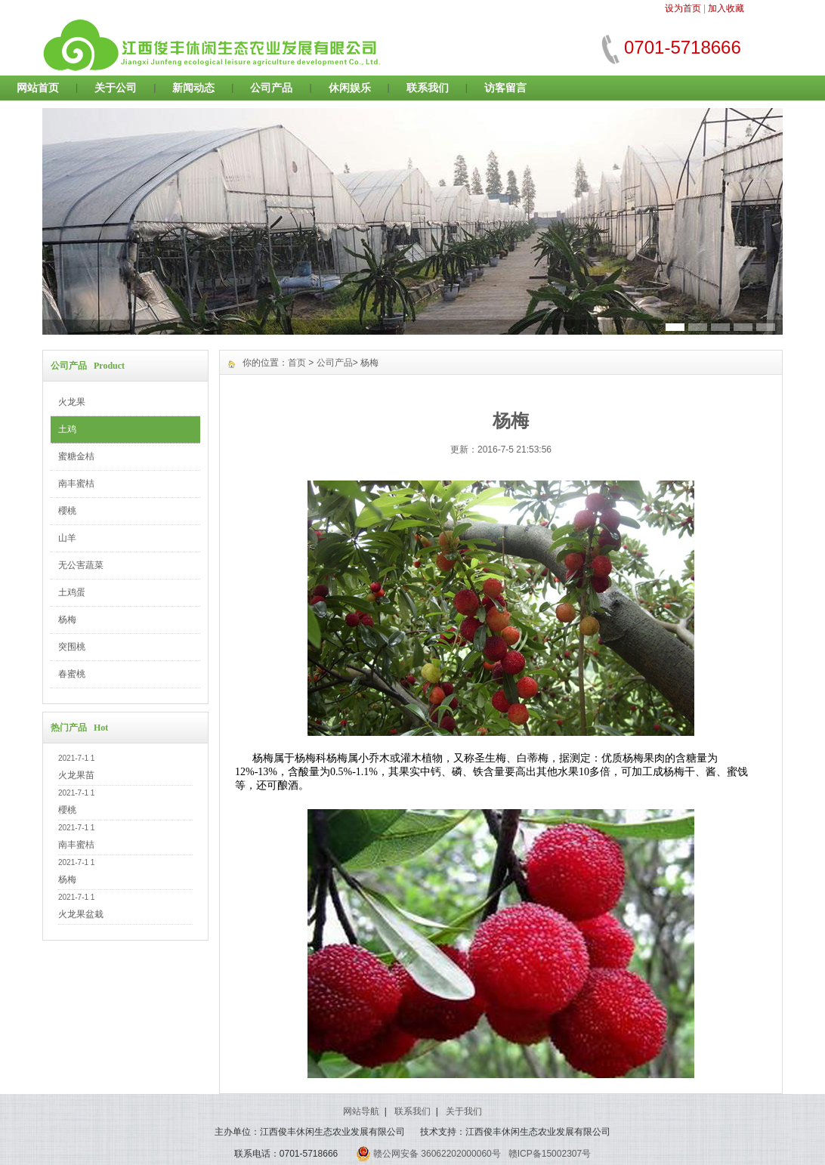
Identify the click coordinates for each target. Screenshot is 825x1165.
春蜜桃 (71, 674)
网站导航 (361, 1111)
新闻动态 (193, 88)
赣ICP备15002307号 (549, 1153)
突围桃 (71, 646)
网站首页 (38, 88)
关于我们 (464, 1111)
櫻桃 (67, 510)
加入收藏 (726, 8)
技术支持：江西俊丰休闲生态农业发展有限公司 (515, 1131)
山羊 (67, 538)
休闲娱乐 (350, 88)
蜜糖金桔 (76, 456)
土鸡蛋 (71, 592)
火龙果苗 (76, 775)
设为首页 (683, 8)
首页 (297, 362)
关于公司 (115, 88)
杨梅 (67, 619)
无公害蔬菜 (81, 565)
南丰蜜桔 (76, 483)
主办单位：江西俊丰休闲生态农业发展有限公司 (310, 1131)
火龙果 (71, 402)
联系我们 (427, 88)
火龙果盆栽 (81, 914)
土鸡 (67, 429)
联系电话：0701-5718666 (286, 1153)
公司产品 (271, 88)
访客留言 (505, 88)
